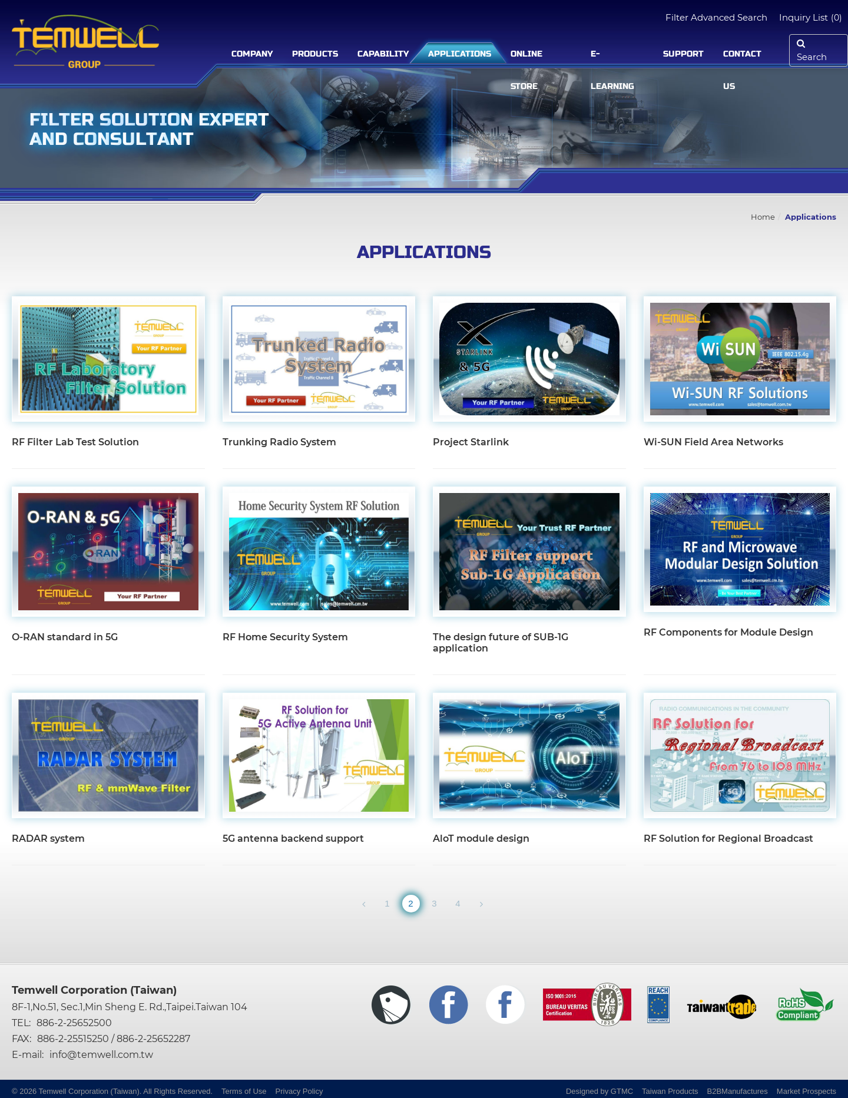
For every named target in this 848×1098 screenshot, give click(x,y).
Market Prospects (806, 1091)
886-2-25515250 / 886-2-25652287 (113, 1038)
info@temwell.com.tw (101, 1054)
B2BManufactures (737, 1091)
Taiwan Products (670, 1091)
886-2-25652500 (74, 1022)
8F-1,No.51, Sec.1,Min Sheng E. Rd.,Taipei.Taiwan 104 (129, 1007)
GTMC (622, 1091)
